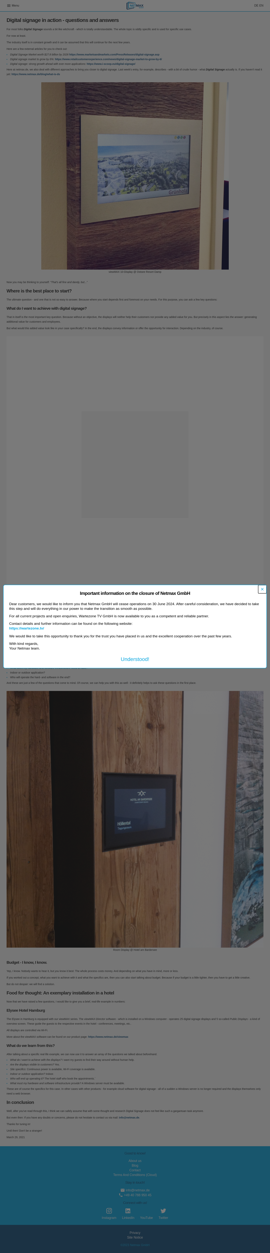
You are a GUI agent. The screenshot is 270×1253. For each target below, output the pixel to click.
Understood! (135, 659)
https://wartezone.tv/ (26, 628)
